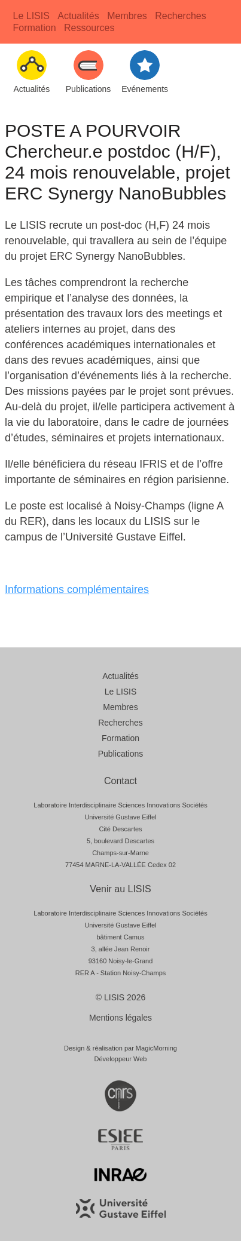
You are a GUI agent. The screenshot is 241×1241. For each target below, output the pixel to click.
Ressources (89, 28)
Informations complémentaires (77, 589)
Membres (127, 16)
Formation (34, 28)
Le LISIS (31, 16)
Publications (121, 753)
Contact (120, 781)
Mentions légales (120, 1017)
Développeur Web (120, 1058)
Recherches (180, 16)
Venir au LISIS (120, 889)
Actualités (78, 16)
